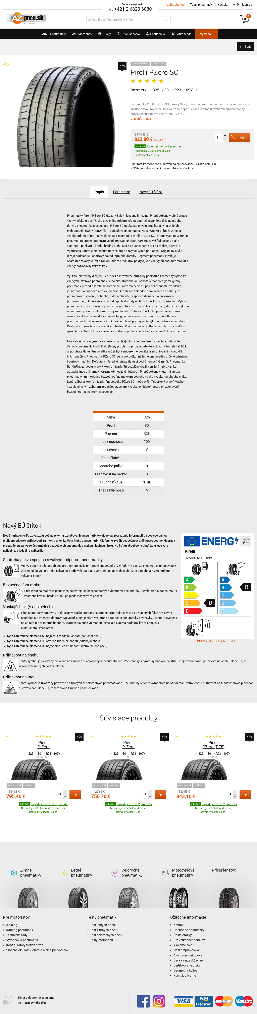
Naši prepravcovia (186, 931)
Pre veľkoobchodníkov (189, 921)
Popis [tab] (94, 191)
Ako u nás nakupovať (188, 936)
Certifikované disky (186, 946)
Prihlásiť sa (241, 5)
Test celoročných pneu (106, 916)
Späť (247, 46)
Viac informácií (141, 118)
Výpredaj (219, 34)
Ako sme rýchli (183, 926)
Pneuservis (159, 35)
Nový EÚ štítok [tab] (155, 191)
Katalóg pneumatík (19, 911)
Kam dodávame (184, 956)
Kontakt (221, 4)
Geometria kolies (185, 951)
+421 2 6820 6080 (133, 9)
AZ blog (11, 906)
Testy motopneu (101, 921)
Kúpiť (236, 137)
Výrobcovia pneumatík (22, 921)
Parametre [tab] (120, 191)
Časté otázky (182, 916)
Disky (99, 35)
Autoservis (190, 35)
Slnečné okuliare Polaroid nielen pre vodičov (37, 931)
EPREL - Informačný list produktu (217, 641)
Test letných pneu (102, 906)
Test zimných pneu (103, 911)
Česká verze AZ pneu (188, 941)
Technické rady (17, 916)
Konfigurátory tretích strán (24, 926)
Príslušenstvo (130, 34)
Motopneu (72, 35)
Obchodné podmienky (188, 911)
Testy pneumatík (199, 4)
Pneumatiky (39, 35)
